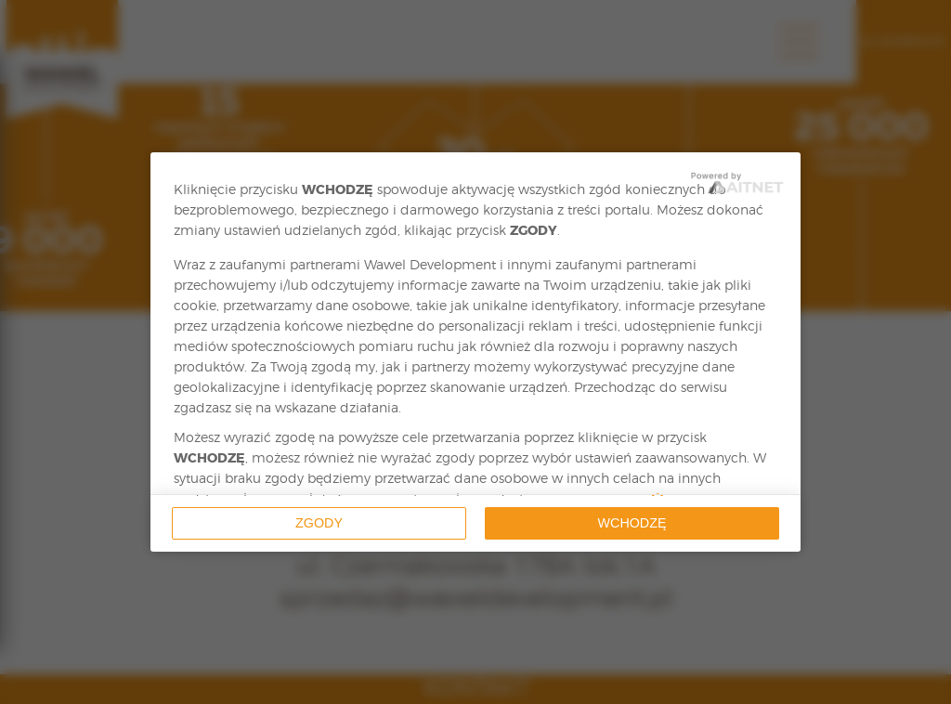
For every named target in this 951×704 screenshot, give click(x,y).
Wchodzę (632, 522)
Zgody (319, 522)
